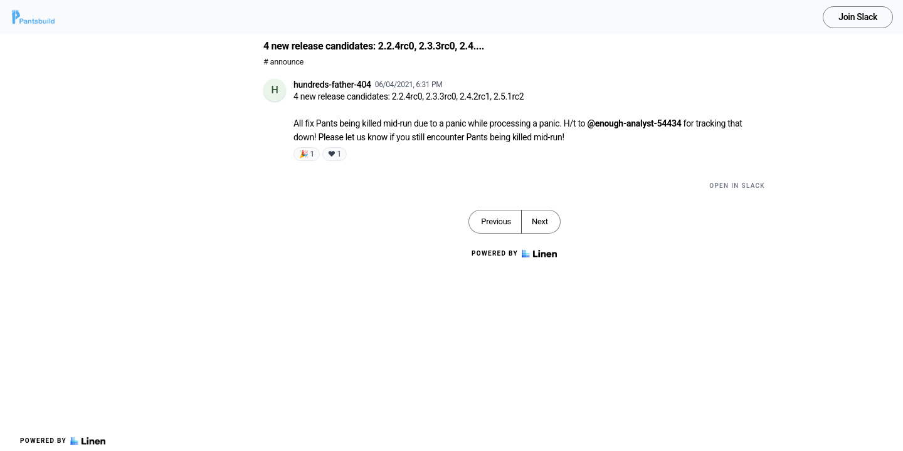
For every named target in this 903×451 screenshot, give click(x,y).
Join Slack (857, 17)
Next (540, 221)
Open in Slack (737, 185)
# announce (283, 61)
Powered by (62, 441)
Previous (496, 221)
